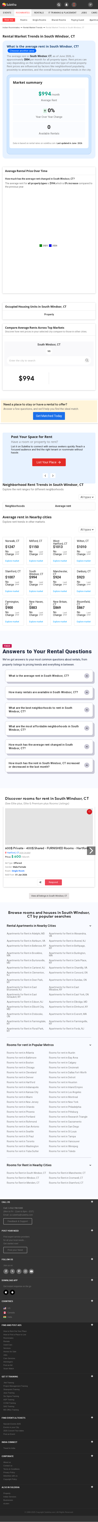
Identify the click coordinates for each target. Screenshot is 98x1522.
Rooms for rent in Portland (21, 1116)
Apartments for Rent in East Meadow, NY (64, 988)
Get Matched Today (49, 416)
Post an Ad (7, 1365)
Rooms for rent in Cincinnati (64, 1067)
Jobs (85, 12)
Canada (9, 1312)
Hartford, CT (13, 852)
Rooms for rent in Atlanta (20, 1052)
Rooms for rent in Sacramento (65, 1121)
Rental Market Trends (32, 27)
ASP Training (8, 1400)
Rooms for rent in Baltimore (21, 1057)
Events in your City (11, 1427)
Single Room (18, 871)
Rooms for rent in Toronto (20, 1141)
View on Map (25, 853)
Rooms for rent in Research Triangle (68, 1116)
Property (7, 1493)
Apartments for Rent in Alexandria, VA (67, 934)
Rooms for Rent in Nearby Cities (49, 1165)
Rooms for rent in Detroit (62, 1077)
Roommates (23, 12)
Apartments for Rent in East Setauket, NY (22, 995)
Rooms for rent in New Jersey (22, 1102)
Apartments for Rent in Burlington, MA (67, 954)
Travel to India (9, 1448)
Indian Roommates (11, 27)
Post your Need (15, 1250)
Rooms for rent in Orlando (20, 1107)
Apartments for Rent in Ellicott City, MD (25, 1007)
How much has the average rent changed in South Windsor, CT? (49, 746)
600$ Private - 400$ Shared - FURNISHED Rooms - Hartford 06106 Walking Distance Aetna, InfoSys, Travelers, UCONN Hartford (49, 848)
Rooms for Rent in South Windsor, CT (26, 1173)
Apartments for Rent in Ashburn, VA (26, 941)
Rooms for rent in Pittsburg (63, 1111)
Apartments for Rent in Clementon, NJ (25, 973)
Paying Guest (77, 20)
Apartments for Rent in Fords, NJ (66, 1028)
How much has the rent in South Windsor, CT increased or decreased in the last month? (49, 765)
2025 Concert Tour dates (13, 1431)
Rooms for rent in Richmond (22, 1121)
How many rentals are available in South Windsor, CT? (49, 692)
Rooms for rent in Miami (20, 1097)
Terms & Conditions (11, 1469)
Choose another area (22, 50)
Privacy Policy (9, 1472)
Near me (9, 20)
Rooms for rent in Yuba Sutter (23, 1151)
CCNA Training (9, 1403)
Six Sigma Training (11, 1396)
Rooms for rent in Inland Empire (66, 1087)
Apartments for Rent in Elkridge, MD (68, 1001)
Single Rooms (39, 20)
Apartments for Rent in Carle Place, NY (68, 961)
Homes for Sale (9, 1352)
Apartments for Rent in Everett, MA (68, 1014)
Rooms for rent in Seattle (20, 1131)
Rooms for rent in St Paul (20, 1136)
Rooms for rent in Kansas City (22, 1092)
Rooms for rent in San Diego (64, 1126)
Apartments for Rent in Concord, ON (68, 972)
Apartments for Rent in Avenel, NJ (67, 941)
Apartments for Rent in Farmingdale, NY (26, 1022)
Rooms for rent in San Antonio (23, 1126)
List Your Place (49, 462)
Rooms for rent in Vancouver (64, 1141)
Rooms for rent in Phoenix (21, 1111)
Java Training (8, 1393)
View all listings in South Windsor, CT (49, 896)
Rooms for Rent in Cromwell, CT (66, 1178)
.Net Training (8, 1383)
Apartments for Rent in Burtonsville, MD (26, 961)
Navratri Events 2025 (12, 1424)
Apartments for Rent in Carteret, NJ (26, 967)
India (7, 1317)
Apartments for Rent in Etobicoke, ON (25, 1015)
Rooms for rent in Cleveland (21, 1072)
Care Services (9, 1358)
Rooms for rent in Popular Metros (49, 1045)
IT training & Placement (63, 12)
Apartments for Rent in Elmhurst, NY (68, 1006)
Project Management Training (15, 1386)
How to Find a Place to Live (14, 1335)
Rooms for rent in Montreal (63, 1097)
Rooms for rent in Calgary (62, 1062)
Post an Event (9, 1434)
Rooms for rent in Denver (20, 1077)
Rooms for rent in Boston (20, 1062)
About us (7, 1462)
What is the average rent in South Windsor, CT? (49, 675)
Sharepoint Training (11, 1389)
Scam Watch (8, 1369)
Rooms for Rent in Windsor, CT (23, 1178)
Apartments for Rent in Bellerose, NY (26, 945)
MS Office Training (11, 1410)
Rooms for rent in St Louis (63, 1131)
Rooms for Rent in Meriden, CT (23, 1182)
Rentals (39, 12)
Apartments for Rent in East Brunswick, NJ (22, 988)
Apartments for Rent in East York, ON (69, 994)
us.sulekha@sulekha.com (21, 1215)
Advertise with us (10, 1476)
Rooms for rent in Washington (23, 1146)
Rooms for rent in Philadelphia (65, 1107)
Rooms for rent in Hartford (21, 1082)
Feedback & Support (18, 1221)
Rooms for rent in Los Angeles (65, 1092)
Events (7, 12)
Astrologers (8, 1362)
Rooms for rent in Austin (62, 1052)
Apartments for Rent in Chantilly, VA (68, 967)
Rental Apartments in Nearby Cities (49, 925)
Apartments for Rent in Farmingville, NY (68, 1022)
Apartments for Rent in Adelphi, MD (26, 933)
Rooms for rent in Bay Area (63, 1057)
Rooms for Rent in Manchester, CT (67, 1173)
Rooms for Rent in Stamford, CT (66, 1182)
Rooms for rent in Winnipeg (63, 1146)
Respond (53, 882)
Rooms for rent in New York (63, 1102)
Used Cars (7, 1345)
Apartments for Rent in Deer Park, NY (25, 981)
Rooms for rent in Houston (63, 1082)
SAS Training (8, 1406)
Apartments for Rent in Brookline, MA (25, 954)
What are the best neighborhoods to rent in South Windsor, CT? (49, 709)
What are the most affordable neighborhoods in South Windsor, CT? (49, 728)
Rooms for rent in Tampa (62, 1136)
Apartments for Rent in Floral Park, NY (25, 1029)
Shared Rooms (59, 20)
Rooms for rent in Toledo (62, 1151)
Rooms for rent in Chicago (21, 1067)
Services (7, 1348)
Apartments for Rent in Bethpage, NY (67, 947)
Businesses (8, 1500)
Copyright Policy (10, 1479)
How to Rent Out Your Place (15, 1331)
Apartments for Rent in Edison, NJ (25, 1001)
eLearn (6, 1503)
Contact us (7, 1466)
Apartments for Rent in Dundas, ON (68, 980)
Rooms (23, 20)
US (6, 1308)
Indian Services (9, 1497)
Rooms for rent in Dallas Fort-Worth (68, 1072)
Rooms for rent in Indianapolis (23, 1087)
